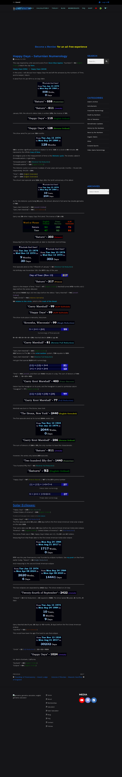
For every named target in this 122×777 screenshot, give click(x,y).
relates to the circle (24, 301)
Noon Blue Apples (55, 63)
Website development (60, 774)
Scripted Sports (92, 146)
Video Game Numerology (96, 150)
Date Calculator (53, 711)
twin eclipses (41, 516)
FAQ (83, 8)
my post (70, 557)
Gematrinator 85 (46, 774)
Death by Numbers (93, 115)
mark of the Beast (49, 301)
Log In (105, 2)
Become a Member (45, 46)
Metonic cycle (58, 156)
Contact (50, 722)
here (32, 65)
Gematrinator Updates (95, 123)
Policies (50, 726)
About (50, 699)
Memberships (73, 8)
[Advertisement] (61, 26)
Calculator (51, 707)
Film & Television (93, 119)
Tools (54, 8)
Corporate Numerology (95, 110)
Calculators (42, 8)
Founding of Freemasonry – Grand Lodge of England (30, 678)
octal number (40, 353)
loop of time (35, 152)
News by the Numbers (95, 132)
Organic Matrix (92, 137)
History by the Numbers (95, 128)
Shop (90, 8)
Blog (63, 8)
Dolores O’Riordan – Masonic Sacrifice (66, 677)
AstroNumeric (92, 106)
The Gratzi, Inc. (82, 774)
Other (89, 141)
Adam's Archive (92, 102)
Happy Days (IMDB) (39, 69)
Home (30, 8)
